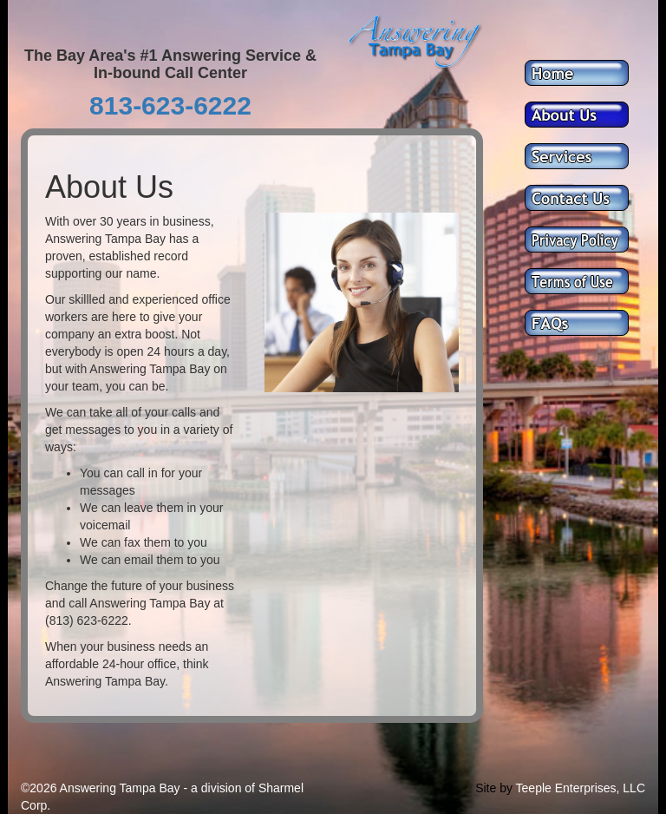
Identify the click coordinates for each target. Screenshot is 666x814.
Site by (494, 788)
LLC (634, 788)
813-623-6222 (170, 105)
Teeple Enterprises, (568, 788)
